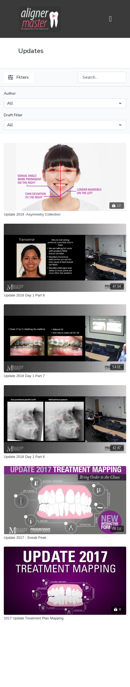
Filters (18, 77)
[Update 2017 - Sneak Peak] (65, 537)
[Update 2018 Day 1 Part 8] (65, 295)
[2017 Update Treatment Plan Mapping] (65, 618)
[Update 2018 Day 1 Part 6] (65, 457)
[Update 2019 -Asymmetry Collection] (65, 214)
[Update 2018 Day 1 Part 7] (65, 376)
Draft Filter (13, 115)
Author (10, 93)
